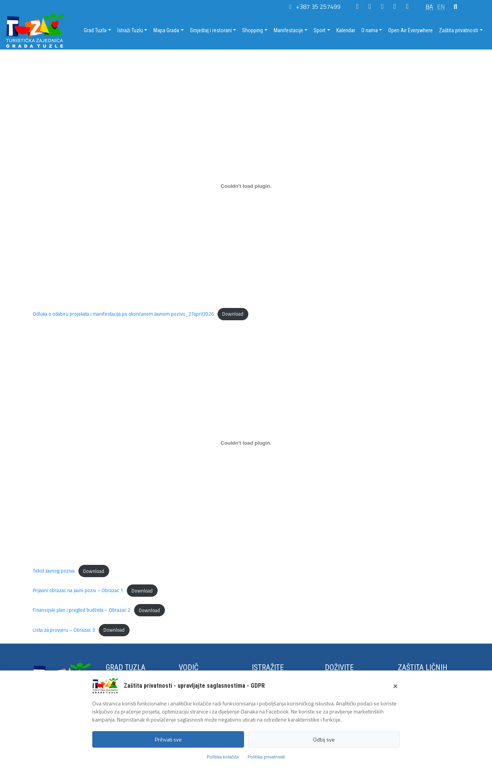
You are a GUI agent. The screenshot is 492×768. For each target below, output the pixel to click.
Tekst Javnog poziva (54, 571)
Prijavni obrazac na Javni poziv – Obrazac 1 (78, 590)
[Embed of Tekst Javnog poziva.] (246, 443)
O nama (369, 30)
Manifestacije (288, 30)
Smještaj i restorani (211, 30)
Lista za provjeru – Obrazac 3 (64, 630)
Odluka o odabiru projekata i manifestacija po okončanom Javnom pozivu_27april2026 (123, 314)
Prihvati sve (168, 739)
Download (232, 314)
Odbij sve (324, 739)
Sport (320, 30)
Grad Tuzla (95, 30)
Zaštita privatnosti (458, 30)
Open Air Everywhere (410, 30)
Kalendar (345, 30)
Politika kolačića (223, 756)
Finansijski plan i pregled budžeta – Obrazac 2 (81, 610)
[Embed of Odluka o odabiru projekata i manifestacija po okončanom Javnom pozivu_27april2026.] (246, 186)
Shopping (252, 30)
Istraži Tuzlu (130, 30)
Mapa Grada (166, 30)
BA (429, 6)
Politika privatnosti (266, 756)
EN (441, 6)
